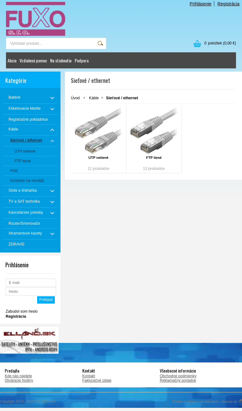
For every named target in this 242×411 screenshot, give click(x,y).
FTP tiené (154, 157)
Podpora (82, 60)
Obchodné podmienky (178, 376)
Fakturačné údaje (97, 380)
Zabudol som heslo (21, 311)
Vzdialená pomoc (33, 60)
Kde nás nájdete (18, 376)
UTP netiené (98, 157)
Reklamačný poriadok (178, 380)
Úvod (75, 98)
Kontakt (88, 376)
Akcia (12, 60)
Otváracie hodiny (19, 380)
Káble (94, 98)
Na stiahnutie (61, 60)
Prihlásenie (200, 3)
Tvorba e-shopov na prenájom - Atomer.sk (207, 401)
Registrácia (228, 3)
